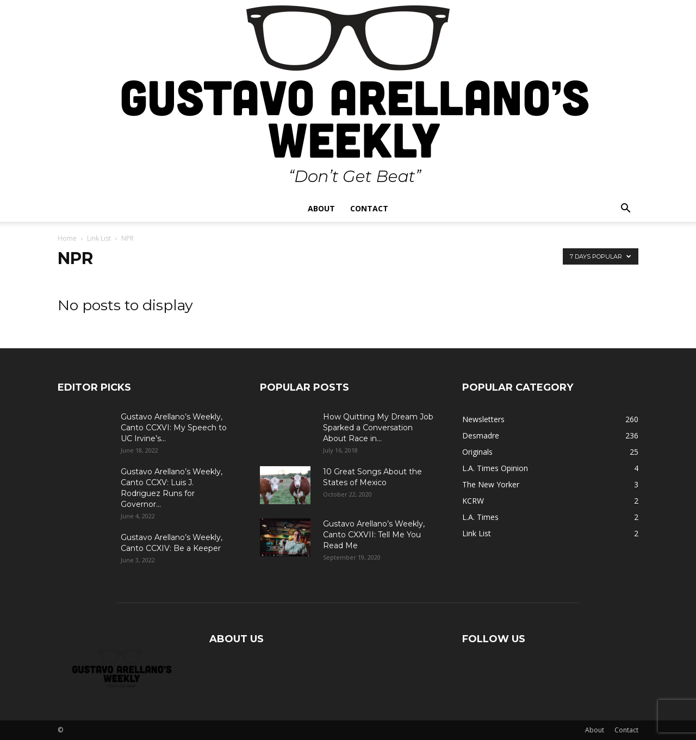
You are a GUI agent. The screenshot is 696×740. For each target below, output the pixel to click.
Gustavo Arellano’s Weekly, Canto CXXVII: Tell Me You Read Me (374, 534)
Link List (99, 238)
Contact (369, 208)
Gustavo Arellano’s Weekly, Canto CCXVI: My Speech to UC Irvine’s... (174, 427)
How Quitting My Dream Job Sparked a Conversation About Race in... (378, 427)
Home (67, 238)
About (321, 208)
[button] (625, 209)
